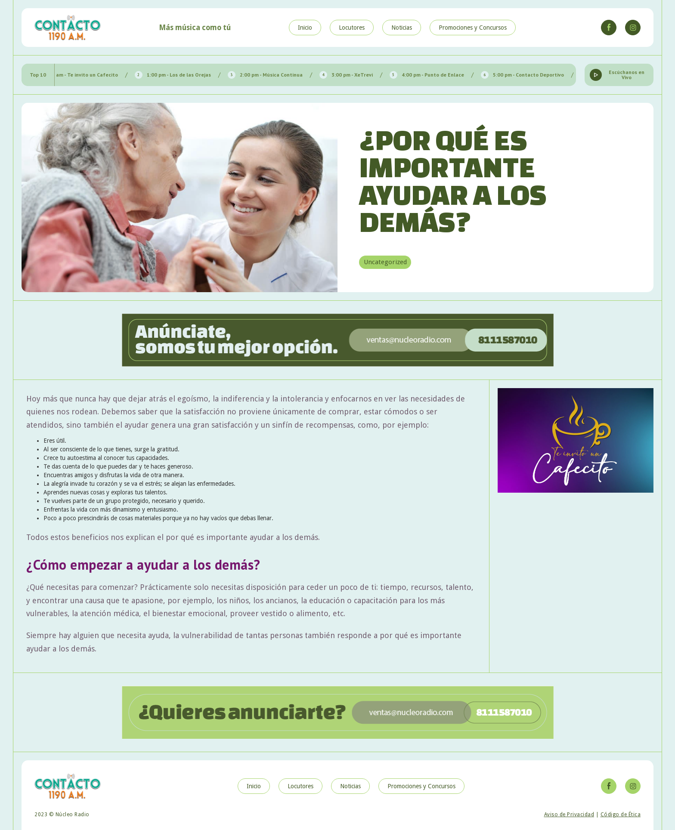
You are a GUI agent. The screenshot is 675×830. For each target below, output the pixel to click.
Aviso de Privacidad (569, 814)
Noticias (401, 27)
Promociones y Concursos (473, 27)
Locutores (352, 27)
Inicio (305, 27)
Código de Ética (621, 814)
